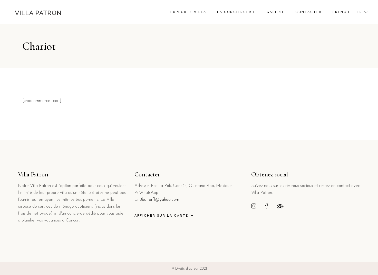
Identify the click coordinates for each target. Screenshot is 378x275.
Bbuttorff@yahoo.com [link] (159, 199)
